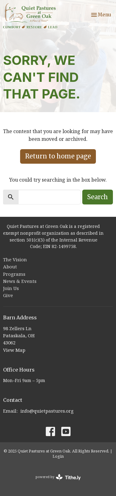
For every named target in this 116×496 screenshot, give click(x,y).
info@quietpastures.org (47, 411)
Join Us (11, 288)
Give (8, 295)
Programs (14, 274)
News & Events (20, 281)
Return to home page (58, 156)
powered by (58, 477)
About (10, 266)
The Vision (15, 259)
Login (58, 456)
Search (97, 197)
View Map (14, 350)
